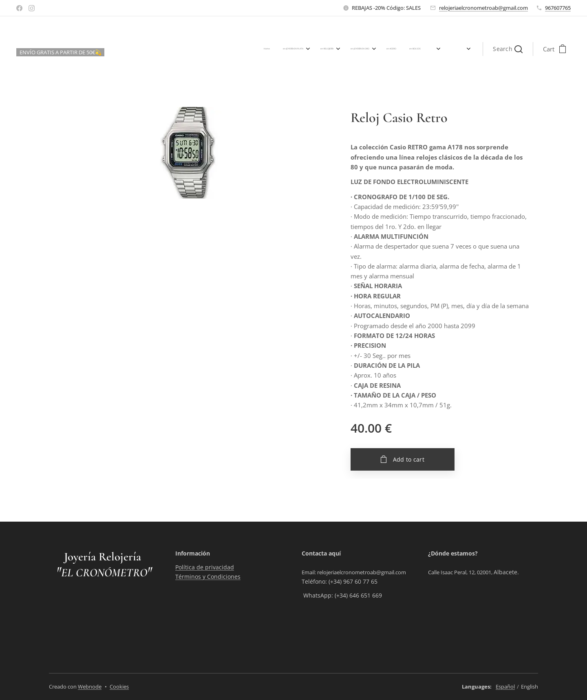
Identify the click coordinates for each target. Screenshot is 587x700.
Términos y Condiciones (208, 576)
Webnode (90, 686)
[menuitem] (306, 49)
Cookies (119, 686)
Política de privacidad (204, 567)
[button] (508, 49)
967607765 (558, 7)
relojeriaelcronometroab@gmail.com (483, 7)
